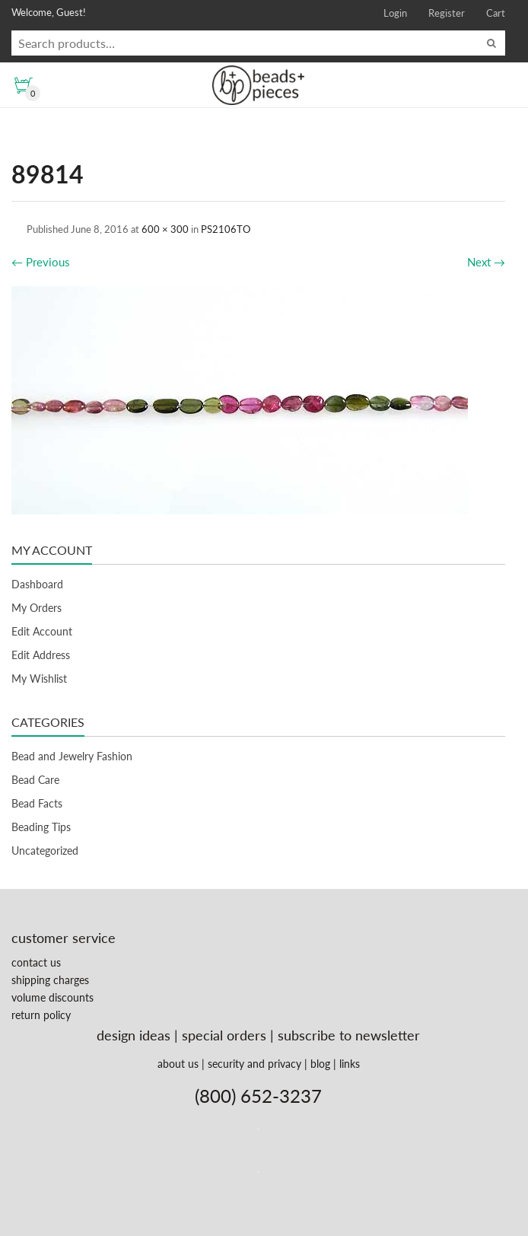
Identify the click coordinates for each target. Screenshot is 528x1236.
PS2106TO (225, 229)
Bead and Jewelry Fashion (71, 756)
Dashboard (37, 584)
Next (486, 262)
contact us (36, 962)
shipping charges (50, 979)
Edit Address (40, 654)
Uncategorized (44, 850)
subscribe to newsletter (349, 1035)
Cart (495, 13)
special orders (224, 1035)
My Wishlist (39, 678)
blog (320, 1063)
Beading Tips (41, 826)
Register (446, 13)
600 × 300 (165, 229)
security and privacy (254, 1063)
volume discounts (52, 997)
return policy (41, 1014)
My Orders (36, 607)
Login (395, 13)
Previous (40, 262)
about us (178, 1063)
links (349, 1063)
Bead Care (35, 779)
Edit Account (41, 631)
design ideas (133, 1035)
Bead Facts (36, 803)
